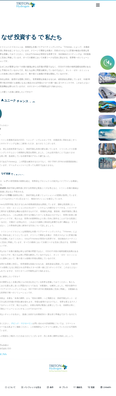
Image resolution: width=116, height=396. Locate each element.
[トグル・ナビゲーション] (97, 5)
